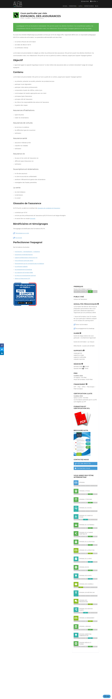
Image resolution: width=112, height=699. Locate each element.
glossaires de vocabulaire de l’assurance (50, 208)
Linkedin (3, 352)
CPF (75, 387)
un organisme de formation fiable (25, 272)
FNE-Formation (78, 389)
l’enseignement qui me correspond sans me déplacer (30, 263)
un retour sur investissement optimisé (26, 275)
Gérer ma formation (82, 324)
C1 (95, 291)
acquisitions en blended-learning (24, 254)
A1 (76, 291)
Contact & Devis (89, 6)
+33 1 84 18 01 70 (83, 463)
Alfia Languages (17, 4)
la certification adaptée (21, 266)
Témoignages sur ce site (22, 233)
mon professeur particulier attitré (25, 260)
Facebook (3, 344)
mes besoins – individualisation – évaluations (28, 251)
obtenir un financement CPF (23, 278)
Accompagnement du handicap (85, 328)
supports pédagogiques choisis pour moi (27, 257)
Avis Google (18, 238)
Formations (72, 6)
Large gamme (78, 353)
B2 (90, 291)
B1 (85, 291)
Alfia (80, 6)
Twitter (3, 348)
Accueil (65, 6)
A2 (81, 291)
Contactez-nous (82, 468)
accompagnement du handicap (24, 269)
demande (33, 218)
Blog (96, 6)
